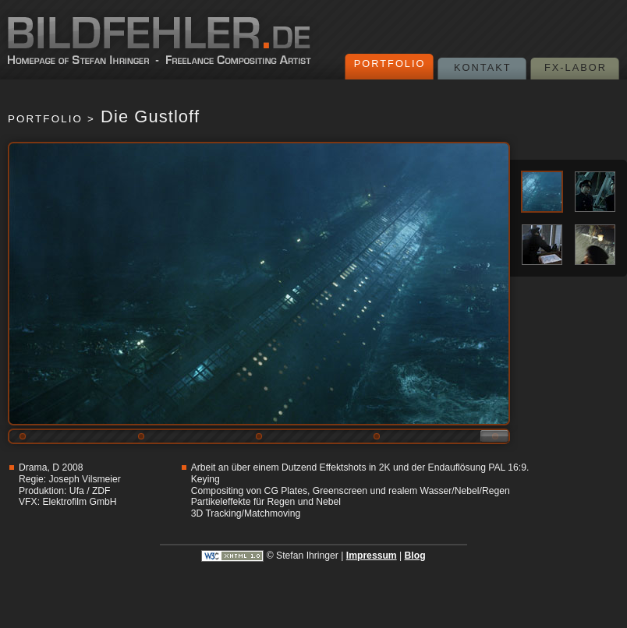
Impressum (371, 555)
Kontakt (483, 67)
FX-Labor (575, 67)
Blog (415, 555)
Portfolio (390, 63)
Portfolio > (51, 119)
